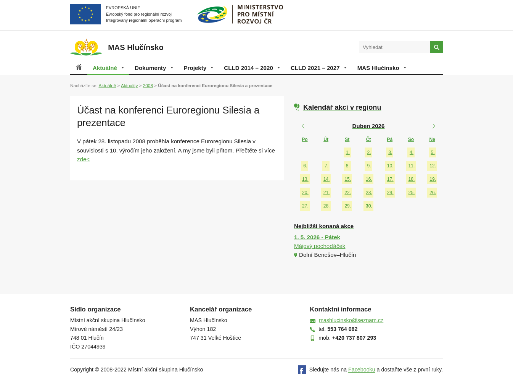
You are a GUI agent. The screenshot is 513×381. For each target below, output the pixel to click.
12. (432, 166)
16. (369, 179)
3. (390, 152)
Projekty (199, 68)
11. (411, 166)
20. (305, 192)
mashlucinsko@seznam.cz (351, 320)
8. (348, 166)
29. (347, 206)
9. (369, 166)
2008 (148, 85)
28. (326, 206)
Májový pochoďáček (319, 246)
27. (305, 206)
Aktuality (129, 85)
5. (433, 152)
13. (305, 179)
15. (347, 179)
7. (326, 166)
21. (326, 192)
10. (390, 166)
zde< (83, 159)
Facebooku (361, 370)
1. (348, 152)
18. (411, 179)
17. (390, 179)
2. (369, 152)
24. (390, 192)
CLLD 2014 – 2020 (252, 68)
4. (411, 152)
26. (432, 192)
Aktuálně (108, 68)
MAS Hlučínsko (381, 68)
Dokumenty (154, 68)
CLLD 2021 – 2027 (319, 68)
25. (411, 192)
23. (369, 192)
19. (432, 179)
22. (347, 192)
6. (305, 166)
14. (326, 179)
